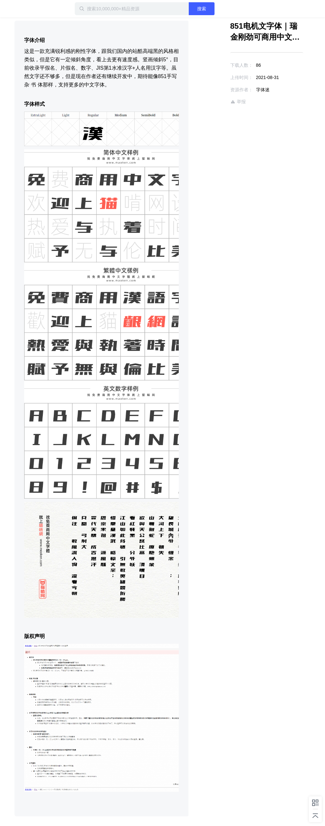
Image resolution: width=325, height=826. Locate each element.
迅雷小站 (35, 9)
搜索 (201, 8)
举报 (238, 101)
